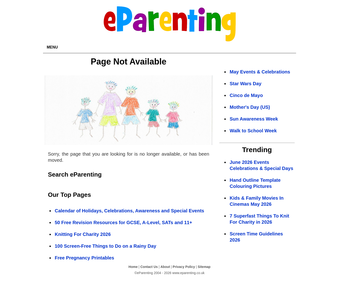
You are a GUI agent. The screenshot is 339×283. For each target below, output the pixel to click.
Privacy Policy (184, 267)
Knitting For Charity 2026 (83, 234)
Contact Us (149, 267)
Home (133, 267)
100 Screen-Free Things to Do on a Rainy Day (105, 246)
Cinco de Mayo (246, 95)
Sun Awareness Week (254, 118)
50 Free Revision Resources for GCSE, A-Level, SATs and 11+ (123, 222)
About (165, 267)
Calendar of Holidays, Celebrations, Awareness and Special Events (129, 210)
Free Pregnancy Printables (84, 257)
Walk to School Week (253, 130)
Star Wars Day (246, 83)
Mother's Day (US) (250, 107)
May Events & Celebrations (260, 71)
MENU (52, 47)
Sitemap (204, 267)
